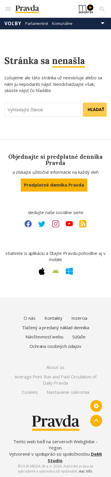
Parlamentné (36, 23)
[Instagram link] (55, 224)
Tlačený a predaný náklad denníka (55, 327)
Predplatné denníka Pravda (54, 185)
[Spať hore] (96, 421)
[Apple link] (41, 271)
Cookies (30, 392)
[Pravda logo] (43, 9)
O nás (30, 318)
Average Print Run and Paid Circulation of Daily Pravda (55, 380)
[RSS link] (82, 224)
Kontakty (53, 318)
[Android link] (55, 271)
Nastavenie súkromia (68, 392)
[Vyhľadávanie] (102, 9)
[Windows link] (69, 271)
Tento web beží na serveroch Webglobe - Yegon (55, 445)
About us (55, 367)
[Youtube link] (69, 224)
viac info (85, 471)
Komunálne (62, 23)
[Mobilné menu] (7, 9)
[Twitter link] (41, 224)
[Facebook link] (28, 224)
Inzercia (79, 318)
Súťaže (79, 337)
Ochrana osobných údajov (55, 346)
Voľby (12, 23)
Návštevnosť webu (44, 337)
